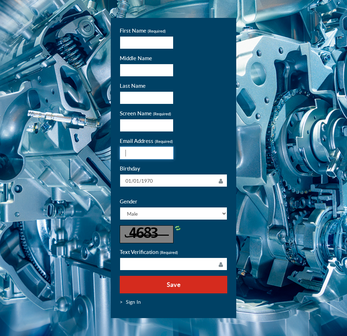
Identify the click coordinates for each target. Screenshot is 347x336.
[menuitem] (133, 301)
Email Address (146, 141)
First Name (143, 30)
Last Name (133, 86)
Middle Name (136, 58)
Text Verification (149, 252)
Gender (128, 201)
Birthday (130, 168)
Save (174, 284)
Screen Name (145, 113)
